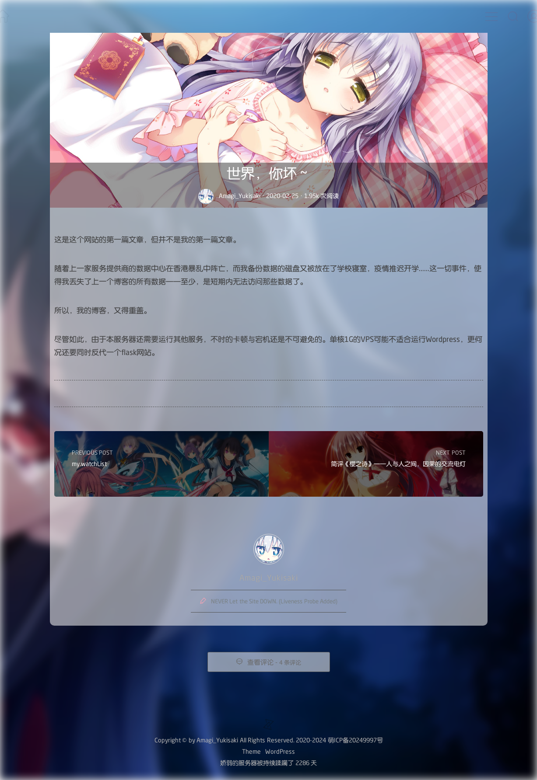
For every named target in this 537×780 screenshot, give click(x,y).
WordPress (280, 751)
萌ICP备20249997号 (355, 740)
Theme (251, 751)
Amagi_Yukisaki (239, 195)
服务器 (248, 762)
